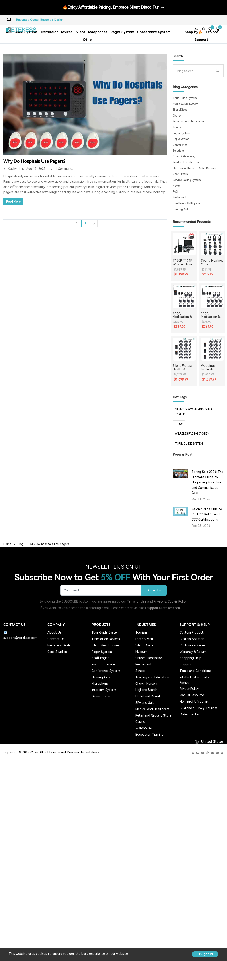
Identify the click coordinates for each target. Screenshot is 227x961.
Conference (180, 145)
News (176, 185)
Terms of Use (136, 601)
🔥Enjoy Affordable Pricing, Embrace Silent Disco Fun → (113, 7)
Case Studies (57, 652)
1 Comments (64, 168)
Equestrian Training (149, 734)
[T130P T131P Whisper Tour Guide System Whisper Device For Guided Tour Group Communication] (184, 244)
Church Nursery (146, 683)
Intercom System (104, 690)
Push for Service (103, 664)
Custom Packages (192, 645)
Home (7, 544)
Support (201, 40)
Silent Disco (180, 109)
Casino (140, 721)
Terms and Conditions (195, 671)
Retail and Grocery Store (153, 715)
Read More (13, 201)
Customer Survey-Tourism (198, 708)
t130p (179, 423)
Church (177, 115)
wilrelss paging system (192, 433)
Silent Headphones (92, 32)
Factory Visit (144, 639)
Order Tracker (190, 714)
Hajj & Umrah (181, 139)
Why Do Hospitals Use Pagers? (34, 161)
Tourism (178, 127)
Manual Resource (192, 695)
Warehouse (143, 728)
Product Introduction (186, 162)
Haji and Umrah (146, 690)
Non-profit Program (194, 701)
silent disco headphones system (193, 412)
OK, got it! (205, 954)
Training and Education (152, 677)
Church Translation (149, 658)
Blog (20, 544)
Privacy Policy (189, 688)
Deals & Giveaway (184, 156)
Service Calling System (187, 180)
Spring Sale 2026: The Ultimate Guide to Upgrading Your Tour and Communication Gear (207, 482)
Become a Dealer (51, 19)
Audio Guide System (185, 104)
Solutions (178, 150)
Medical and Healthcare (152, 709)
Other (88, 40)
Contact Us (55, 639)
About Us (54, 632)
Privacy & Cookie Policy (170, 601)
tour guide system (189, 443)
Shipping (186, 664)
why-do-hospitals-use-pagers (49, 544)
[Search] (194, 70)
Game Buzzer (101, 696)
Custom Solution (192, 639)
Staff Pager (100, 658)
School (140, 671)
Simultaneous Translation (189, 121)
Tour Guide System (185, 98)
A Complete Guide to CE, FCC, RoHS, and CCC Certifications (207, 514)
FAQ (175, 191)
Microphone (100, 683)
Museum (141, 652)
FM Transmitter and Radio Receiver (195, 168)
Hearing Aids (181, 209)
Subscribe (154, 590)
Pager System (122, 32)
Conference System (154, 32)
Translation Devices (56, 32)
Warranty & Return (193, 652)
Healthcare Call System (187, 203)
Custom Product (192, 632)
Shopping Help (190, 658)
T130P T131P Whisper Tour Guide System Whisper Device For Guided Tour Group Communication (184, 262)
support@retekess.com (164, 608)
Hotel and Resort (147, 696)
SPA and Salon (145, 702)
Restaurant (179, 197)
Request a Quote (27, 19)
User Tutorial (181, 174)
